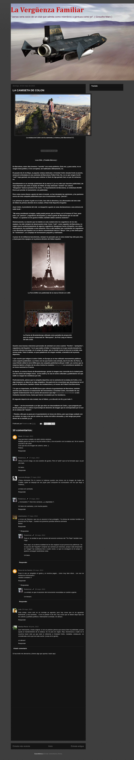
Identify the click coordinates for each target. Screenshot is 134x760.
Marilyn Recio (23, 627)
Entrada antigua (77, 746)
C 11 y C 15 (59, 365)
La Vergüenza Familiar (47, 10)
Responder (22, 451)
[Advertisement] (48, 724)
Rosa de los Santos (25, 570)
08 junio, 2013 (34, 627)
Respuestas (25, 531)
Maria (20, 436)
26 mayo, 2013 (28, 436)
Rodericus (22, 458)
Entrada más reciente (21, 746)
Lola (19, 609)
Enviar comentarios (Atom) (53, 754)
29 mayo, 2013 (27, 609)
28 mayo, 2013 (40, 535)
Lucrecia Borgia (24, 477)
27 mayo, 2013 (34, 458)
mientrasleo (22, 516)
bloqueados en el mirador (65, 393)
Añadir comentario (20, 648)
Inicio (50, 746)
